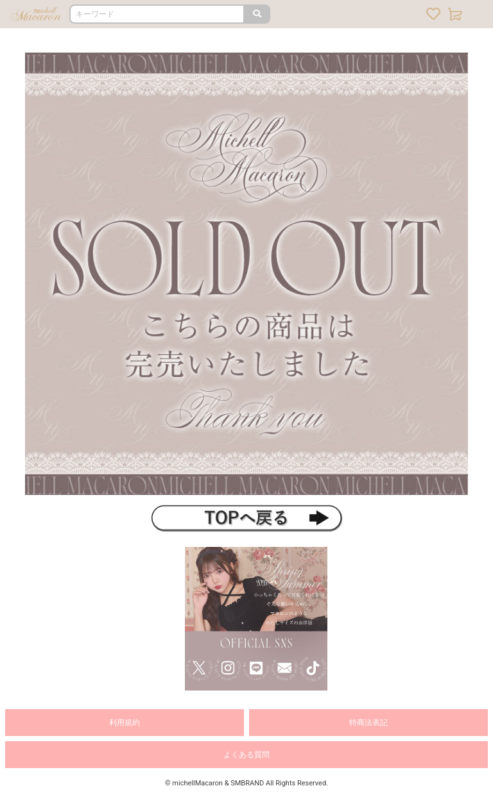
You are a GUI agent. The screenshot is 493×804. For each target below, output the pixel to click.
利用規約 (124, 722)
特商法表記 (368, 722)
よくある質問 (246, 754)
